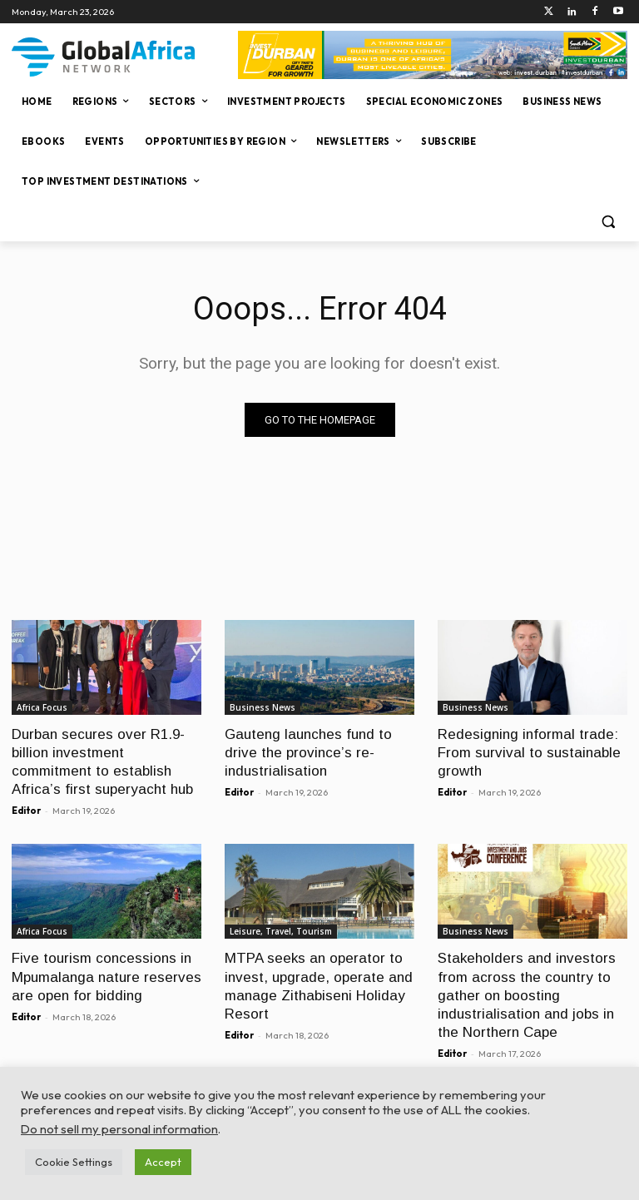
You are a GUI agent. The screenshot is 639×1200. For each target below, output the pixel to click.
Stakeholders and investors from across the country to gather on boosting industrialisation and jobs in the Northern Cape (527, 994)
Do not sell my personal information (119, 1129)
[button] (607, 221)
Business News (262, 707)
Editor (26, 810)
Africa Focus (42, 707)
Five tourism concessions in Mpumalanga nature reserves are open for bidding (106, 976)
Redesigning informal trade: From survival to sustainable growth (529, 752)
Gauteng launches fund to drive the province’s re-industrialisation (308, 752)
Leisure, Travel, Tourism (281, 931)
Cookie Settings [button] (73, 1161)
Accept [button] (163, 1161)
